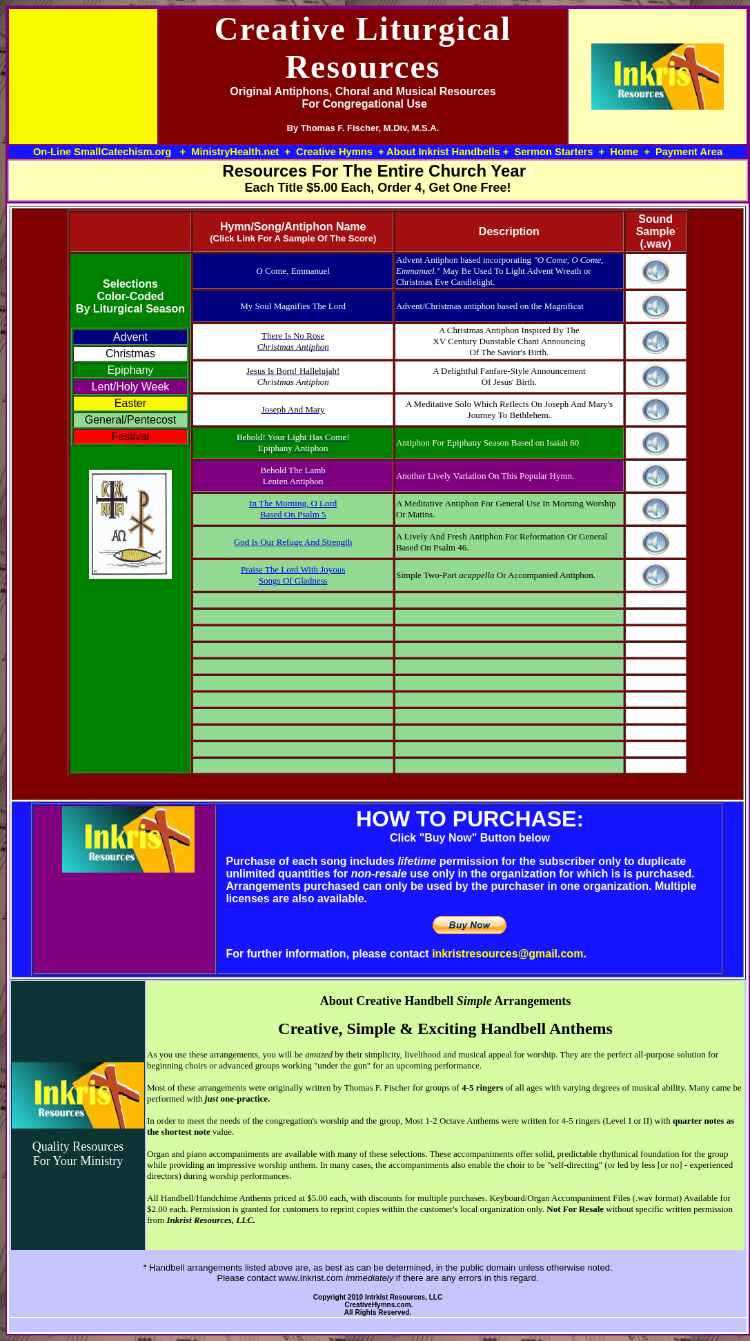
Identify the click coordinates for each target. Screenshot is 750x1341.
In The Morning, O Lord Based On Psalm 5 (293, 508)
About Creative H (367, 1001)
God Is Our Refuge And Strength (293, 542)
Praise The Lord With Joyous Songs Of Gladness (293, 575)
